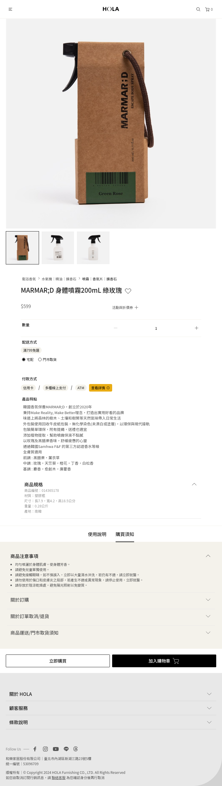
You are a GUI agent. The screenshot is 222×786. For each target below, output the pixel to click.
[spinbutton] (156, 328)
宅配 (30, 359)
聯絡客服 (59, 777)
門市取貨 (50, 359)
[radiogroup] (39, 359)
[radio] (28, 359)
